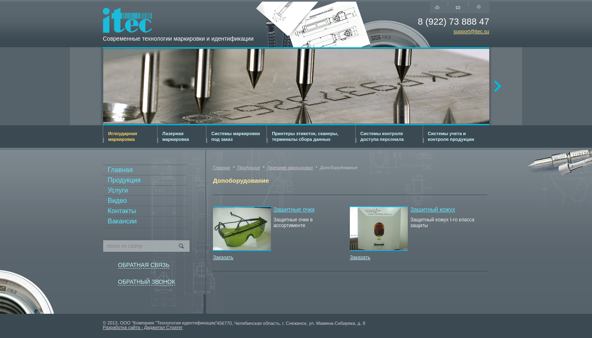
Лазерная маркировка (290, 167)
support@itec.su (471, 32)
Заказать (223, 257)
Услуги (118, 190)
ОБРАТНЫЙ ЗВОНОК (146, 281)
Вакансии (122, 221)
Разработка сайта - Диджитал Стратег (143, 327)
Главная (120, 169)
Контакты (122, 210)
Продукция (124, 180)
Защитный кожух (432, 209)
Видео (117, 200)
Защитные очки (293, 209)
